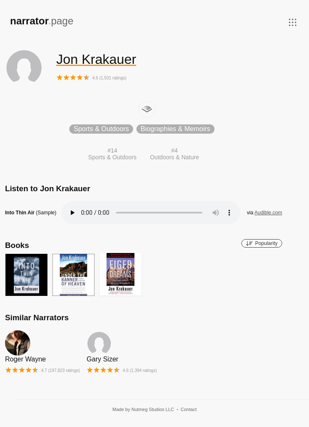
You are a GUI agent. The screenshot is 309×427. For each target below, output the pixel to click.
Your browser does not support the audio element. (150, 212)
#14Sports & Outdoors (112, 154)
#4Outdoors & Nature (174, 154)
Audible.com (268, 213)
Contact (188, 409)
